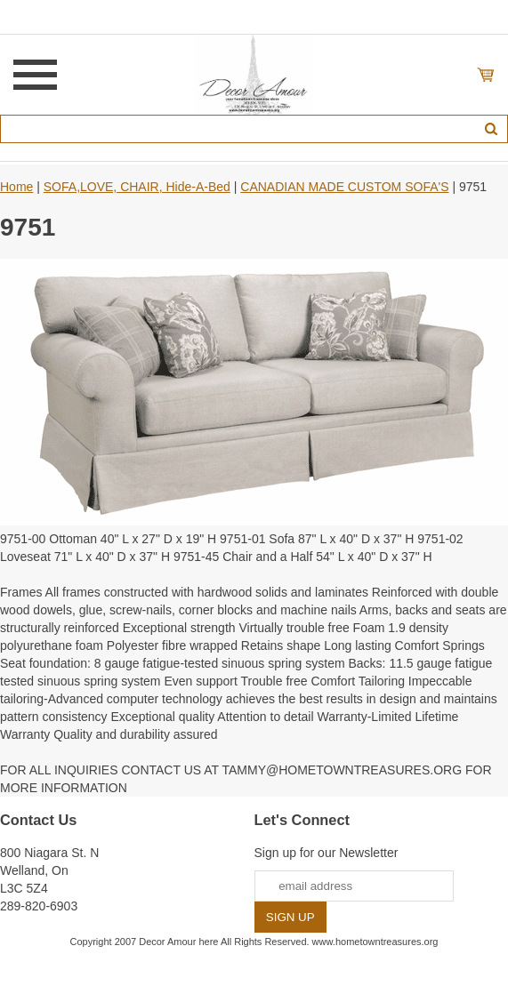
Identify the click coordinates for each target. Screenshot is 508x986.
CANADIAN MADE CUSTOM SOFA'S (344, 187)
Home (16, 187)
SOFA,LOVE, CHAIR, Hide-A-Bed (137, 187)
